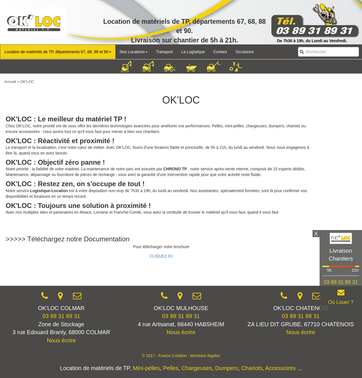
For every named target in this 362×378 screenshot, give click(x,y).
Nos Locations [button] (134, 52)
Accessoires (280, 368)
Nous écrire (61, 340)
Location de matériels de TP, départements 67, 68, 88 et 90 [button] (58, 52)
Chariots (251, 368)
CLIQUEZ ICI (161, 256)
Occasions (245, 52)
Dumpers (226, 368)
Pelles (170, 368)
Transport (164, 52)
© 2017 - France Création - (166, 355)
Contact (220, 52)
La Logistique (193, 52)
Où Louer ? (341, 302)
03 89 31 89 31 (61, 316)
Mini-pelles (146, 368)
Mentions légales (205, 355)
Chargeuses (197, 368)
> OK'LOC (25, 82)
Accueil (10, 82)
